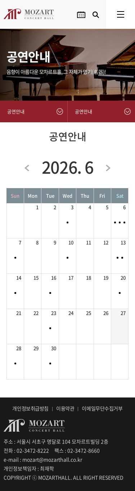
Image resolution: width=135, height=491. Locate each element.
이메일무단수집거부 (102, 408)
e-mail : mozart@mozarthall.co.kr (43, 459)
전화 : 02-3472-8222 (26, 450)
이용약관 (65, 408)
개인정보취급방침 (30, 408)
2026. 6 (68, 167)
